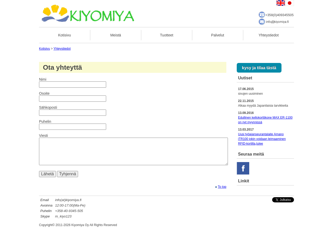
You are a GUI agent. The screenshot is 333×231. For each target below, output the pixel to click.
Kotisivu (64, 35)
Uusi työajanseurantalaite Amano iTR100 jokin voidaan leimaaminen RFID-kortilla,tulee (262, 138)
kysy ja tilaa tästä (259, 68)
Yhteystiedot (269, 35)
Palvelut (217, 35)
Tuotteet (166, 35)
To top (222, 187)
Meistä (115, 35)
